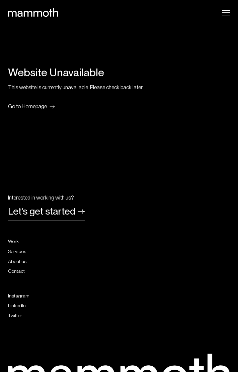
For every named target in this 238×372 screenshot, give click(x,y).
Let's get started (46, 212)
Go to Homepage (31, 106)
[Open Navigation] (226, 12)
